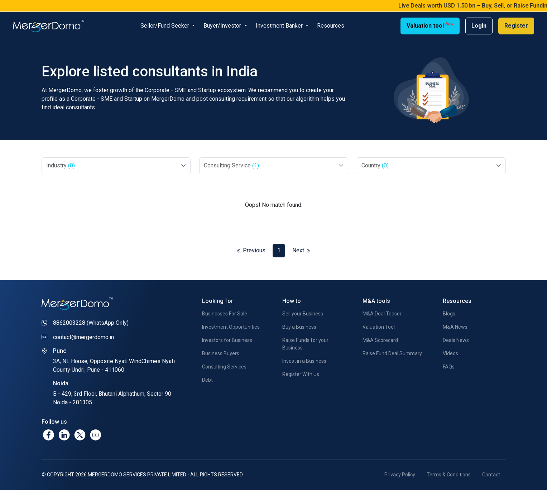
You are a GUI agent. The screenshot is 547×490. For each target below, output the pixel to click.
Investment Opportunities (231, 327)
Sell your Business (302, 314)
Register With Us (300, 374)
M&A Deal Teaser (382, 314)
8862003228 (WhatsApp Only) (91, 322)
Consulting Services (224, 367)
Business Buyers (220, 353)
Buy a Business (299, 327)
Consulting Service (231, 165)
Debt (207, 380)
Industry (60, 165)
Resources (330, 25)
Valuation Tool (379, 327)
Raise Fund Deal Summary (392, 353)
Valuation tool (430, 25)
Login (478, 25)
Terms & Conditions (449, 474)
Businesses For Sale (224, 314)
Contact (491, 474)
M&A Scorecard (380, 340)
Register (516, 25)
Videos (450, 353)
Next (301, 250)
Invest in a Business (304, 361)
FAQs (449, 367)
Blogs (449, 314)
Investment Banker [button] (280, 25)
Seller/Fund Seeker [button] (165, 25)
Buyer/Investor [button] (223, 25)
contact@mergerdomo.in (83, 337)
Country (375, 165)
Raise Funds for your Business (305, 344)
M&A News (455, 327)
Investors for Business (227, 340)
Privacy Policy (399, 474)
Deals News (456, 340)
